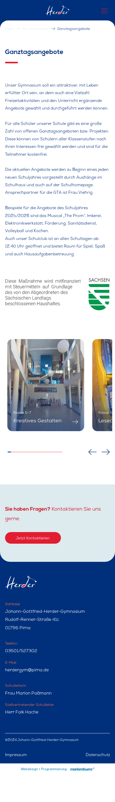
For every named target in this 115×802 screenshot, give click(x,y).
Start (9, 23)
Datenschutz (98, 755)
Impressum (16, 755)
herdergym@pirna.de (27, 670)
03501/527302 (21, 651)
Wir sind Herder (35, 23)
